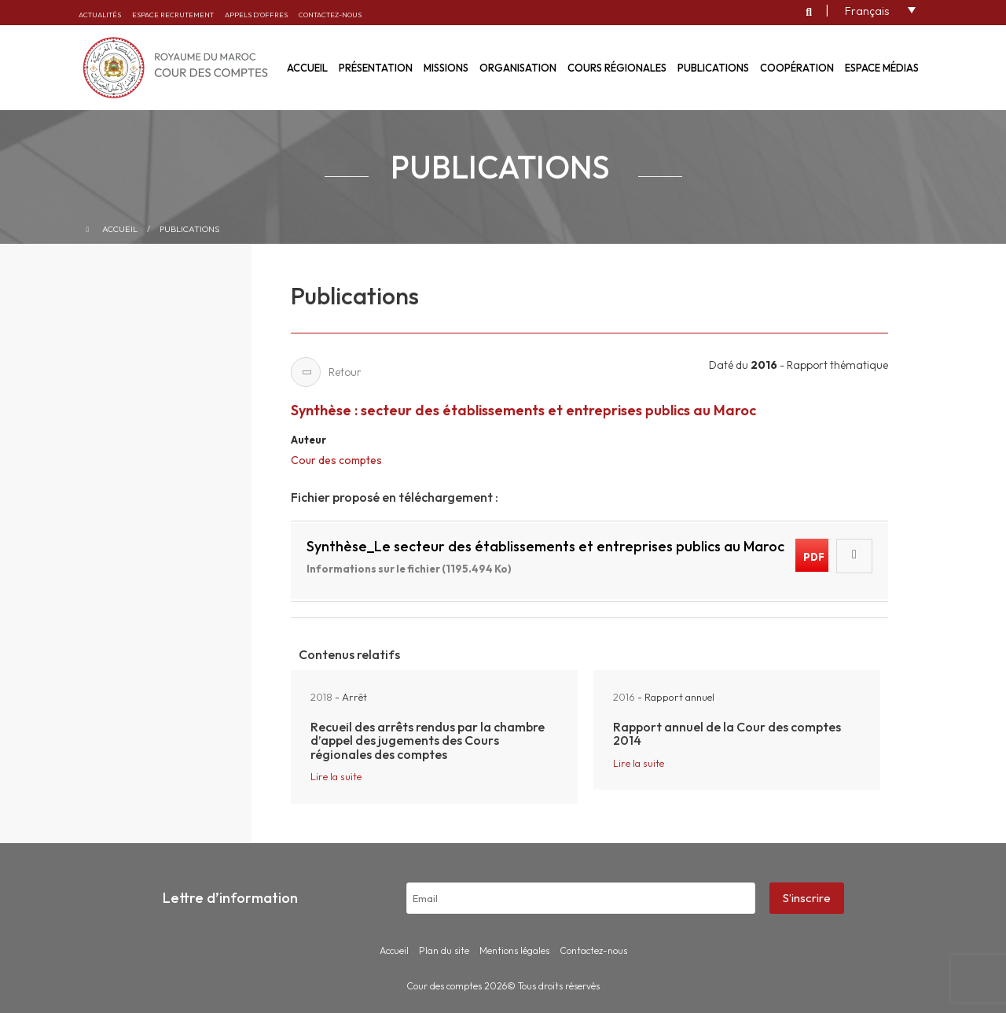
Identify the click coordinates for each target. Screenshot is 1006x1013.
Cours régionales (616, 67)
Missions (446, 67)
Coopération (797, 67)
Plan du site (444, 950)
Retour (326, 372)
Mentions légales (514, 950)
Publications (713, 67)
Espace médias (882, 67)
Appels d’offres (256, 14)
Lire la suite (336, 776)
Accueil (120, 228)
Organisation (517, 67)
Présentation (376, 67)
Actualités (100, 14)
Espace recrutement (173, 14)
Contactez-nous (330, 14)
